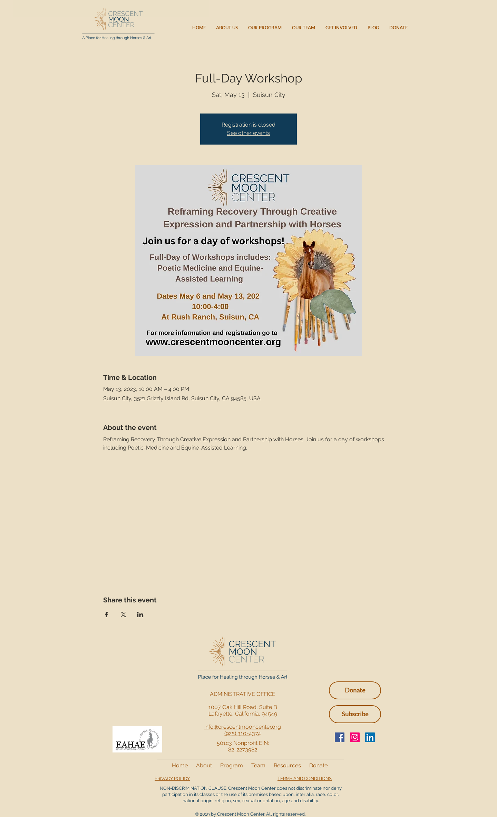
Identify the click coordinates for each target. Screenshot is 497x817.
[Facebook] (339, 737)
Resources (287, 765)
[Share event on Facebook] (106, 614)
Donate (318, 765)
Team (258, 765)
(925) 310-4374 (242, 733)
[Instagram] (355, 737)
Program (231, 765)
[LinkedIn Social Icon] (370, 737)
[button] (355, 714)
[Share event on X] (123, 614)
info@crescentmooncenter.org (242, 727)
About (204, 765)
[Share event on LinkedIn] (140, 614)
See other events (248, 133)
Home (180, 765)
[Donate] (355, 690)
